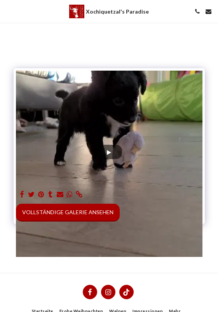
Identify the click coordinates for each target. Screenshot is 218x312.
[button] (8, 11)
